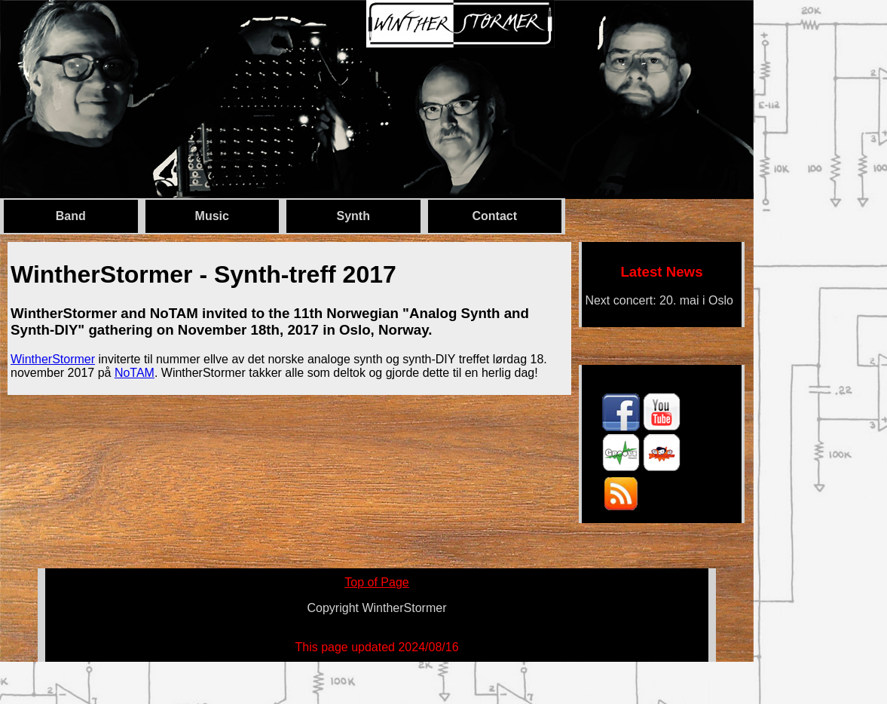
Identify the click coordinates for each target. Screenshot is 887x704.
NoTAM (134, 372)
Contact (494, 216)
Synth (353, 216)
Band (71, 216)
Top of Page (376, 582)
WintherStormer (53, 359)
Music (212, 216)
